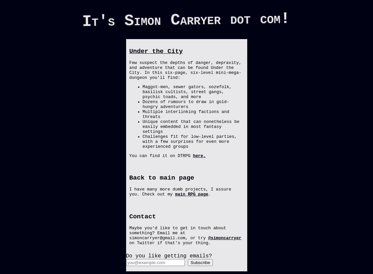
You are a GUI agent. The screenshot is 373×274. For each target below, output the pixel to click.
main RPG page (191, 194)
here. (199, 155)
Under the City (156, 51)
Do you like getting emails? (169, 256)
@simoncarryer (225, 238)
